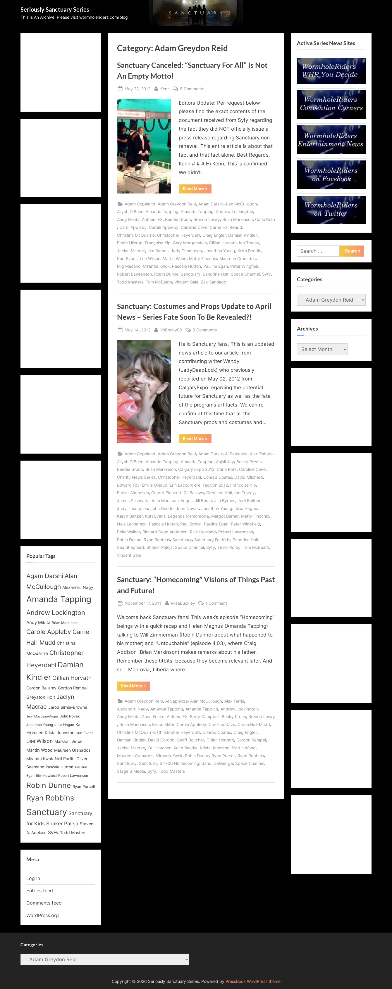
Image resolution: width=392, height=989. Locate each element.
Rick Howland (203, 531)
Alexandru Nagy (132, 708)
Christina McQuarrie (136, 235)
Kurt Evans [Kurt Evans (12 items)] (84, 733)
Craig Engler (214, 235)
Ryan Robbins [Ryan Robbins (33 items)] (50, 797)
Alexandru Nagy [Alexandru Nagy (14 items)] (77, 587)
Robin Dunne (166, 274)
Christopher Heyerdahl (178, 235)
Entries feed (39, 890)
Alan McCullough (241, 203)
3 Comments (204, 329)
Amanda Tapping (162, 211)
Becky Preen (248, 461)
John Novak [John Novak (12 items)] (70, 716)
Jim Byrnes (158, 250)
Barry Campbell (204, 716)
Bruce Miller (163, 724)
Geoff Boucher (190, 739)
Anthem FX (152, 219)
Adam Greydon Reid (177, 203)
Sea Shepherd (130, 547)
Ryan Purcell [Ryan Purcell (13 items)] (84, 786)
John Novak (187, 508)
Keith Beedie (249, 250)
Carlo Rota (265, 219)
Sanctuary (190, 274)
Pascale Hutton (186, 266)
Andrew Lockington (234, 211)
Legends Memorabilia (188, 515)
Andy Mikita (128, 219)
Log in (33, 878)
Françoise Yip (158, 242)
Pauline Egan (215, 266)
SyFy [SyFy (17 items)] (53, 832)
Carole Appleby (163, 227)
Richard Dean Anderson (165, 531)
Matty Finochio (203, 258)
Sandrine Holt (215, 274)
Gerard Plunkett (166, 492)
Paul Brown (191, 523)
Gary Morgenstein (190, 242)
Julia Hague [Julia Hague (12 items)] (64, 725)
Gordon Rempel (251, 739)
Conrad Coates (217, 477)
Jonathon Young (219, 250)
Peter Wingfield (244, 266)
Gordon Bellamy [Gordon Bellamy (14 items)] (41, 688)
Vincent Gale (186, 281)
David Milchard (248, 477)
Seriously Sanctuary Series (54, 9)
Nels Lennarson (132, 523)
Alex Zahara (261, 453)
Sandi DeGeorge (217, 763)
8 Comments (192, 88)
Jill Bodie (203, 500)
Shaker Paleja (160, 547)
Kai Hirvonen (159, 747)
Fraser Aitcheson (133, 492)
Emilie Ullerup (129, 242)
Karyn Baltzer (130, 515)
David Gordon (161, 739)
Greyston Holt (219, 492)
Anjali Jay (225, 461)
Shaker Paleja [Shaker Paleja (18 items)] (62, 824)
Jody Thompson (186, 250)
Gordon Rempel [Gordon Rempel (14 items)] (72, 688)
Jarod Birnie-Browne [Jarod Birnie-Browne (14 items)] (67, 707)
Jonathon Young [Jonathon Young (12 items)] (39, 725)
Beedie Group (178, 219)
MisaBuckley (183, 602)
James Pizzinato (132, 500)
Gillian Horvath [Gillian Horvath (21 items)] (72, 678)
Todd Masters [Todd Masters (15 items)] (73, 832)
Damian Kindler (242, 235)
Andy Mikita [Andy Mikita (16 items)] (38, 622)
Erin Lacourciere (185, 485)
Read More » (197, 189)
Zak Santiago (213, 281)
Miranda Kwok (156, 266)
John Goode (161, 508)
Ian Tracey (249, 242)
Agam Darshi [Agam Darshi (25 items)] (44, 576)
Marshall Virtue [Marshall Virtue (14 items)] (68, 741)
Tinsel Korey (228, 547)
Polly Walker (128, 531)
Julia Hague (246, 508)
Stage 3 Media (131, 771)
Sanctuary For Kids (212, 539)
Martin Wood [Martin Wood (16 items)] (39, 750)
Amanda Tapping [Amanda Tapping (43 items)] (58, 599)
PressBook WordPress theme (253, 981)
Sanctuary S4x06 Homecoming (169, 763)
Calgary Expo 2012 (196, 469)
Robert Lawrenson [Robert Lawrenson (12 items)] (73, 776)
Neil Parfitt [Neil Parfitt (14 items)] (65, 758)
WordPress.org (42, 915)
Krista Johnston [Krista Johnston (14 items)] (59, 732)
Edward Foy (128, 485)
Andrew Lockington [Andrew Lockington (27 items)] (55, 612)
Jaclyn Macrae (131, 250)
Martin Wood (175, 258)
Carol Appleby (133, 227)
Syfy (266, 274)
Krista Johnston (214, 747)
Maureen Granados (237, 258)
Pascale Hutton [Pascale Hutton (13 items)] (59, 767)
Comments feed (44, 903)
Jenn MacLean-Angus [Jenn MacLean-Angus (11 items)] (42, 716)
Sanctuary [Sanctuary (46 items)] (46, 812)
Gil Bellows (194, 492)
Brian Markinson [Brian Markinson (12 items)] (65, 623)
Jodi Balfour (249, 500)
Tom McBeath (159, 281)
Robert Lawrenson (134, 274)
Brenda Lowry (206, 219)
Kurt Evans (127, 258)
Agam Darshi (210, 203)
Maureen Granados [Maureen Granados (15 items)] (72, 750)
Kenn (165, 88)
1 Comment (216, 603)
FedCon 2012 (215, 485)
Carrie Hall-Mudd (226, 227)
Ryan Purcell (223, 755)
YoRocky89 (171, 329)
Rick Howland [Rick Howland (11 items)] (46, 776)
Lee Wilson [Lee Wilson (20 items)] (39, 741)
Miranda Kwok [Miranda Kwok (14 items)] (39, 758)
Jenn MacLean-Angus (171, 500)
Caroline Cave (194, 227)
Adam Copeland (140, 203)
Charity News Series (136, 477)
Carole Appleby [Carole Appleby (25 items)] (48, 631)
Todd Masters (130, 281)
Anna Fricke (153, 716)
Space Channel (245, 274)
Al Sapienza (236, 453)
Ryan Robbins (157, 539)
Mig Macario (128, 266)
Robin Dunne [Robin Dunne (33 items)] (48, 785)
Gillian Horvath (223, 242)
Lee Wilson (150, 258)
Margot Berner (225, 515)
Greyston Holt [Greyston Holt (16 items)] (40, 697)
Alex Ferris (234, 700)
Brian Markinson (237, 219)
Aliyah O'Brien (130, 211)
